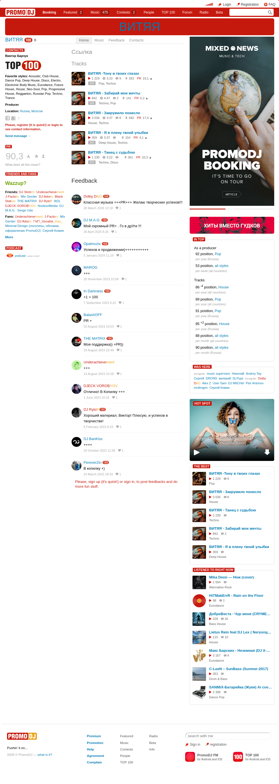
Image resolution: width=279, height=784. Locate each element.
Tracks (79, 64)
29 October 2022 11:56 (100, 450)
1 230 (96, 157)
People (149, 12)
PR (8, 146)
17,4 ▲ (147, 118)
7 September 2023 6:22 (100, 302)
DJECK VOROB (20, 205)
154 (127, 137)
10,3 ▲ (147, 157)
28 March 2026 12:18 (98, 208)
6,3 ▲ (144, 98)
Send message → (18, 136)
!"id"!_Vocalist (48, 221)
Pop (218, 254)
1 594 (217, 582)
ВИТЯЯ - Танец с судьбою (111, 152)
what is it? (44, 754)
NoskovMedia (47, 205)
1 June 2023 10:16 (96, 397)
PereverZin (93, 462)
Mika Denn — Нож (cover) (231, 577)
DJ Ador (46, 196)
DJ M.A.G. (92, 220)
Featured (73, 12)
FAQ (272, 4)
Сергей (199, 378)
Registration (250, 4)
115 (215, 637)
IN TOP (199, 239)
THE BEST (201, 466)
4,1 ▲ (143, 137)
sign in (129, 482)
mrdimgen (201, 387)
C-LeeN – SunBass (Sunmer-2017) (238, 669)
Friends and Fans (21, 174)
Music (100, 12)
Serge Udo (25, 210)
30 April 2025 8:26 (96, 231)
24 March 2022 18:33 (98, 474)
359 (94, 137)
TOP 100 (168, 12)
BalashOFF (93, 315)
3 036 (96, 118)
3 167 (217, 655)
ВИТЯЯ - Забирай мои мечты (114, 93)
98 (214, 600)
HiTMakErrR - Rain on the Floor (236, 595)
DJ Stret (27, 192)
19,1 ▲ (147, 78)
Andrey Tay (254, 373)
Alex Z (206, 383)
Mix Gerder (29, 196)
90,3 (14, 156)
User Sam (220, 383)
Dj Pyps (237, 378)
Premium (94, 736)
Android (206, 759)
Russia (25, 111)
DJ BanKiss (93, 439)
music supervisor (218, 373)
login (55, 125)
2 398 (217, 692)
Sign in (195, 744)
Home (84, 40)
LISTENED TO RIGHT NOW (213, 569)
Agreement (95, 756)
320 (92, 83)
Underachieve (50, 192)
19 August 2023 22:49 (99, 350)
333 (131, 78)
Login (227, 4)
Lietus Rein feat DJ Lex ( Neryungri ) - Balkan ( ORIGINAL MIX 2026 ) (240, 632)
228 (215, 618)
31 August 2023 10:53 (99, 326)
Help (90, 749)
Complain (94, 762)
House (223, 288)
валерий (225, 378)
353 (215, 673)
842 (94, 98)
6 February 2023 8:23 (98, 427)
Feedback (116, 40)
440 (131, 118)
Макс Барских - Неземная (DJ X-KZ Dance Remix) (240, 650)
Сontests (126, 12)
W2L (57, 201)
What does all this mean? (22, 164)
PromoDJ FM (207, 755)
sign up (94, 482)
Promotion (95, 743)
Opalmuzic (92, 244)
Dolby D (93, 196)
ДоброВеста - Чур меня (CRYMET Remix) (240, 614)
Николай (238, 373)
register (22, 125)
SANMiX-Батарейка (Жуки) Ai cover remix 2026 (240, 687)
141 (128, 98)
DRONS (211, 378)
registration (218, 744)
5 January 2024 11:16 (99, 255)
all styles (222, 266)
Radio (204, 12)
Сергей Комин (53, 230)
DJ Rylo (45, 201)
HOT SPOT (202, 403)
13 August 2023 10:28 (99, 374)
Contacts (136, 40)
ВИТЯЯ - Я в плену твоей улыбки (118, 132)
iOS (220, 759)
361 (130, 157)
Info (152, 749)
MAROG (91, 267)
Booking (49, 12)
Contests (126, 749)
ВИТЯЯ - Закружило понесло (114, 113)
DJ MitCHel (236, 383)
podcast (14, 248)
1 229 (96, 78)
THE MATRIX (27, 201)
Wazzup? (15, 183)
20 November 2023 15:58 (101, 279)
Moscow (37, 111)
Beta (219, 12)
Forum (187, 12)
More (9, 237)
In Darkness (93, 291)
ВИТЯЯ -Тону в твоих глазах (113, 73)
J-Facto (12, 196)
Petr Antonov (255, 383)
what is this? (33, 256)
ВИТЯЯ (139, 26)
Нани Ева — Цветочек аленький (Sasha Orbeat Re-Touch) (231, 440)
